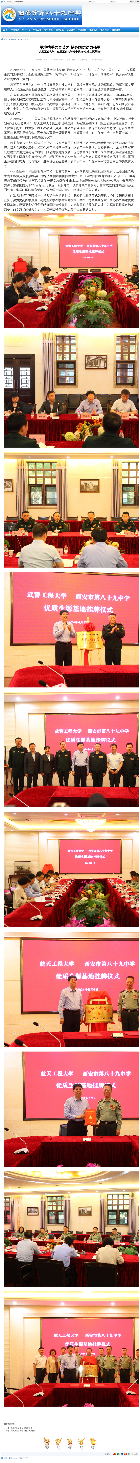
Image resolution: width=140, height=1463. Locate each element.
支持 (81, 1448)
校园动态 (21, 39)
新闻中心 (12, 39)
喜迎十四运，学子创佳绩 (13, 2)
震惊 (47, 1448)
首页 (5, 39)
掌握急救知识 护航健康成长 (21, 1428)
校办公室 (62, 60)
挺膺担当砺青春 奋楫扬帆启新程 (23, 1431)
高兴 (70, 1448)
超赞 (93, 1448)
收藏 (136, 1454)
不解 (58, 1448)
